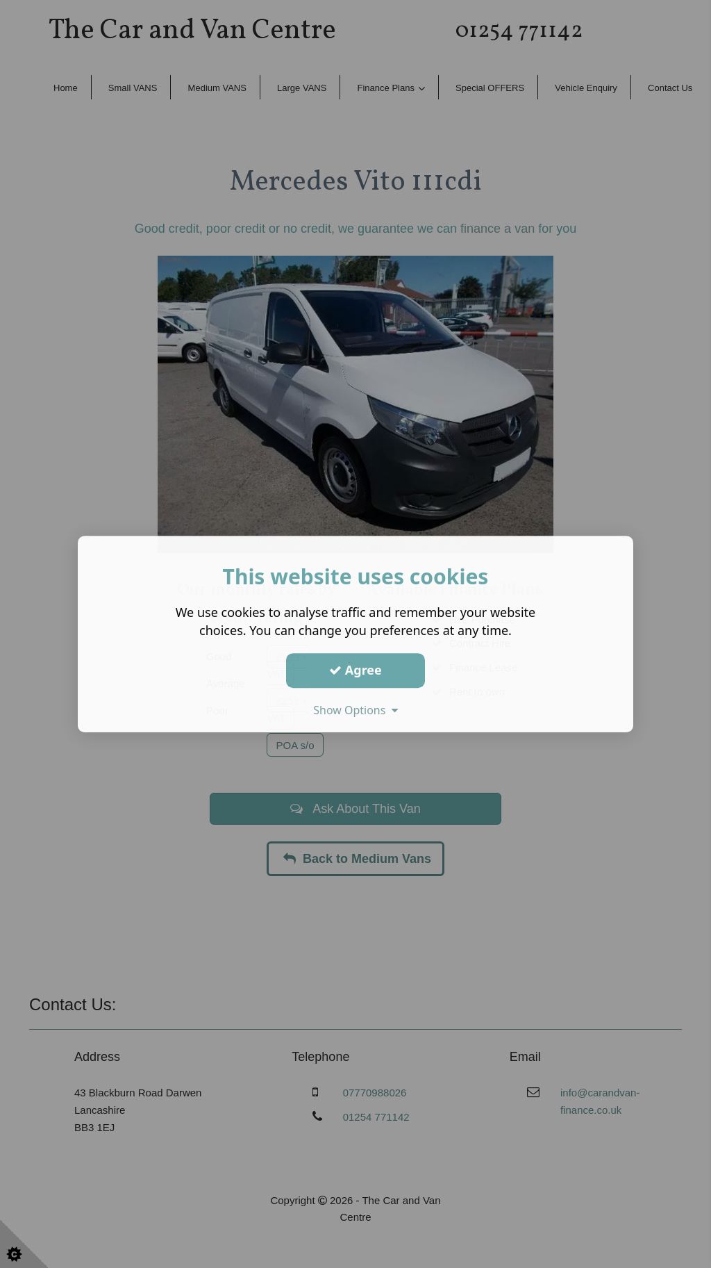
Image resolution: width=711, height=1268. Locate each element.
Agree (355, 669)
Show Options (355, 710)
